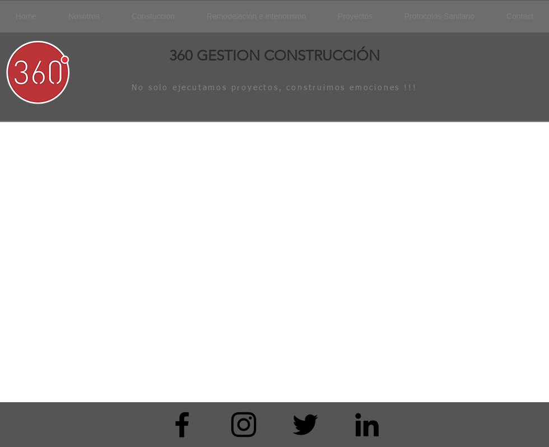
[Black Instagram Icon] (243, 424)
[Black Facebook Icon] (182, 424)
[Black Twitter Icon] (305, 424)
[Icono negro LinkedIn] (367, 424)
